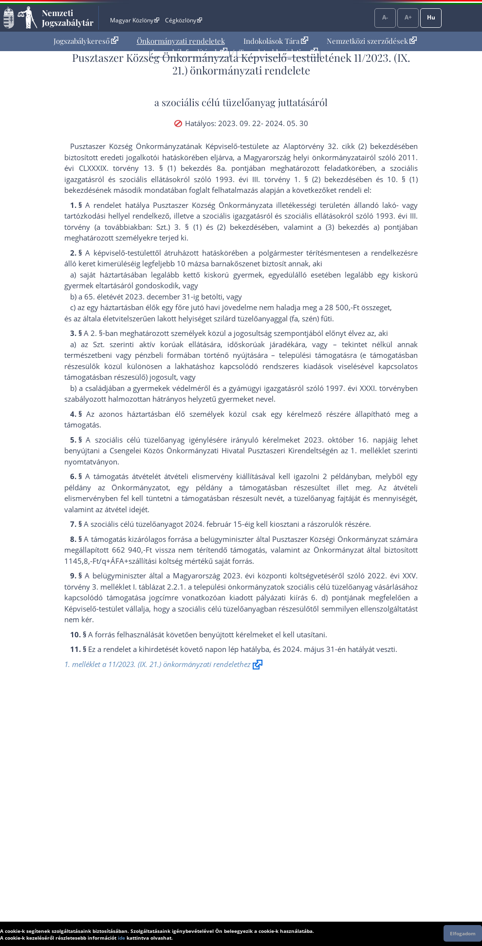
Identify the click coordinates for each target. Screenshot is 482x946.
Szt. (99, 344)
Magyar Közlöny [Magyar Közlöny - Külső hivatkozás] (134, 20)
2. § (97, 333)
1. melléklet (370, 450)
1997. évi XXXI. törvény (365, 388)
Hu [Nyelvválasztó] (431, 17)
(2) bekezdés (239, 227)
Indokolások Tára (275, 41)
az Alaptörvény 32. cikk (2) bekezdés (336, 146)
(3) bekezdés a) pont (362, 227)
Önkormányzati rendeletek (181, 41)
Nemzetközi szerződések (372, 41)
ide (121, 937)
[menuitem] (86, 41)
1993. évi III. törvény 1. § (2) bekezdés (285, 179)
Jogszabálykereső (86, 41)
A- (385, 17)
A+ (408, 17)
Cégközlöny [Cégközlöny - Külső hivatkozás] (183, 20)
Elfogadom (463, 933)
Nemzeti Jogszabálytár (67, 17)
